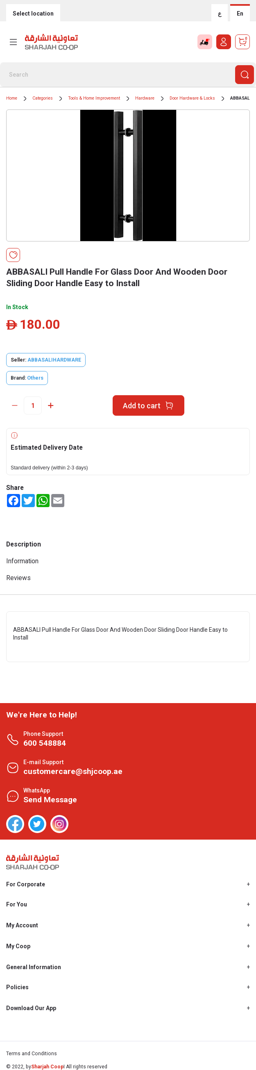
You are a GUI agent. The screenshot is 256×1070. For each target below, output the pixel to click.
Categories (42, 98)
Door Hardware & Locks (192, 98)
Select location (33, 13)
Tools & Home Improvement (94, 98)
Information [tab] (22, 561)
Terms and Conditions (31, 1053)
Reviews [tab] (18, 578)
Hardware (144, 98)
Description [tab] (23, 544)
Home (11, 98)
